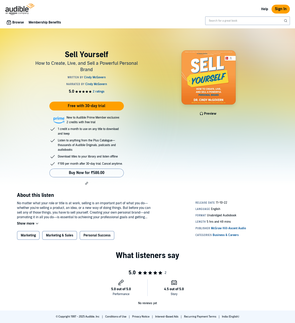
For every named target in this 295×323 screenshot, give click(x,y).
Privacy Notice (141, 316)
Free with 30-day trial (86, 106)
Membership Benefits (45, 22)
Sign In (281, 9)
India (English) (230, 316)
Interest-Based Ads (167, 316)
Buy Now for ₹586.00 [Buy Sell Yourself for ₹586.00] (86, 173)
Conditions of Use (116, 316)
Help (264, 9)
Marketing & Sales (59, 235)
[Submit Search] (286, 21)
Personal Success (97, 235)
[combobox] (247, 21)
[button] (86, 183)
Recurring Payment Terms (200, 316)
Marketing (28, 235)
